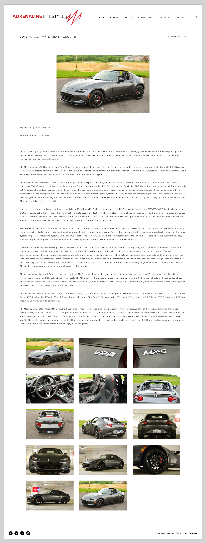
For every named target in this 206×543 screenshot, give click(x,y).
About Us (165, 17)
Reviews (114, 17)
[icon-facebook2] (11, 533)
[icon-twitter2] (17, 533)
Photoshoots (146, 17)
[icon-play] (23, 533)
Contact (181, 17)
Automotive (177, 37)
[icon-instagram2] (28, 533)
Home (101, 17)
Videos (129, 17)
